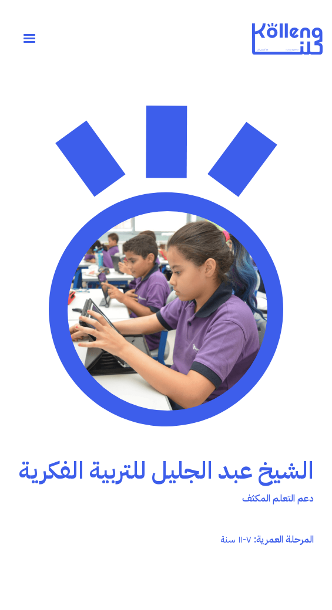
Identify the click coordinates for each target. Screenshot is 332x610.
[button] (29, 39)
